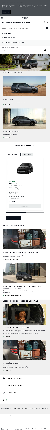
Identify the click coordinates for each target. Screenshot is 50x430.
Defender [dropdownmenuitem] (14, 42)
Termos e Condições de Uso (8, 415)
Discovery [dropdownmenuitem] (21, 42)
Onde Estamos (9, 34)
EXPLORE (7, 137)
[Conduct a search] (22, 50)
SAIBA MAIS (8, 370)
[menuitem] (4, 38)
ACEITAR (6, 12)
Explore (7, 105)
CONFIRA (7, 336)
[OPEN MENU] (4, 18)
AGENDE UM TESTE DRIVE (11, 259)
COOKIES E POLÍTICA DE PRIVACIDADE (10, 419)
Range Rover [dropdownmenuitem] (6, 42)
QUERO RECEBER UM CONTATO (13, 295)
